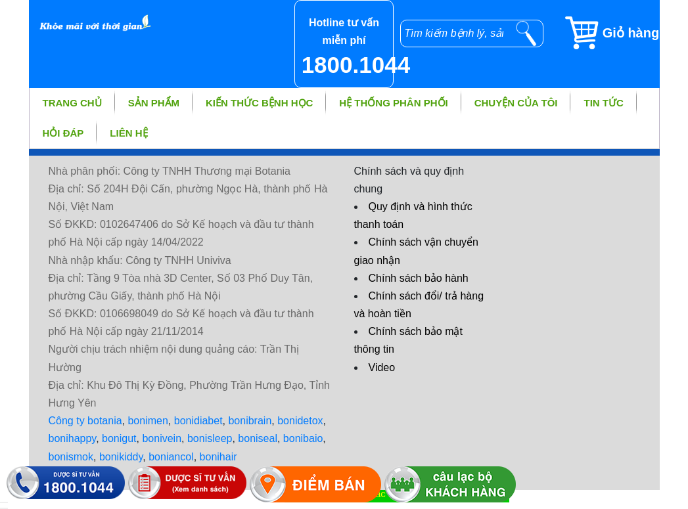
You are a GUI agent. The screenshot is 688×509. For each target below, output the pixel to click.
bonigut (119, 438)
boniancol (171, 456)
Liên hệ (128, 133)
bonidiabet (198, 420)
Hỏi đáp (63, 133)
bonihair (218, 456)
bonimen (147, 420)
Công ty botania (85, 420)
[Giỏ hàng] (611, 33)
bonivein (161, 438)
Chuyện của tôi (516, 102)
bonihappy (73, 438)
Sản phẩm (153, 102)
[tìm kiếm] (526, 33)
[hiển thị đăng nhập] (4, 502)
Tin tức (603, 102)
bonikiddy (121, 456)
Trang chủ (72, 102)
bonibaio (303, 438)
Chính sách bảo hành (419, 278)
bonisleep (210, 438)
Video (382, 367)
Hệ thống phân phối (393, 102)
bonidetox (300, 420)
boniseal (257, 438)
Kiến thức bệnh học (259, 102)
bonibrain (249, 420)
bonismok (71, 456)
